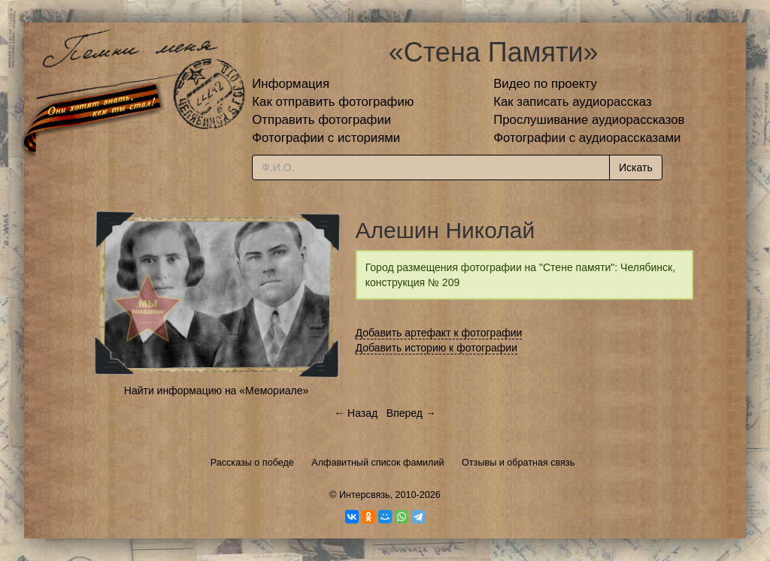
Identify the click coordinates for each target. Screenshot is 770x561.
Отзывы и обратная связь (518, 462)
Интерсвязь (364, 495)
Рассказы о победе (252, 462)
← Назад (355, 413)
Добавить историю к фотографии (437, 348)
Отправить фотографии (321, 120)
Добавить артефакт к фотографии (439, 333)
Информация (290, 84)
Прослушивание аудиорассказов (588, 120)
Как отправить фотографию (333, 102)
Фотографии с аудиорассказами (587, 138)
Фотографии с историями (326, 138)
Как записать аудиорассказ (572, 102)
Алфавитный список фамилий (377, 462)
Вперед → (411, 413)
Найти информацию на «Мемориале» (216, 391)
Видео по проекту (545, 84)
